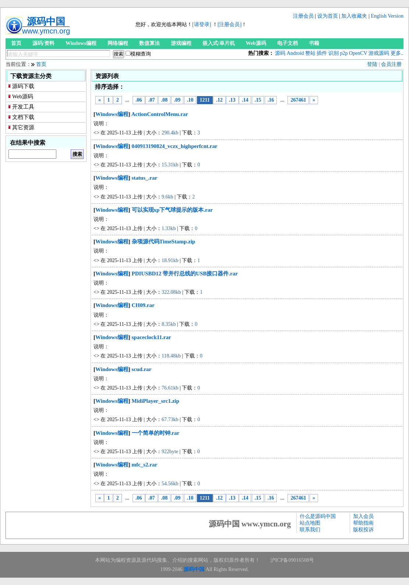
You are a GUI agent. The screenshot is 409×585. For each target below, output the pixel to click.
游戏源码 (379, 53)
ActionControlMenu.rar (159, 114)
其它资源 (23, 127)
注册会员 (303, 16)
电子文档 (287, 43)
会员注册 (391, 64)
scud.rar (142, 369)
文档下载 (23, 117)
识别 (333, 53)
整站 (310, 53)
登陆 (372, 64)
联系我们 (310, 529)
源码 (280, 53)
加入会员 (363, 516)
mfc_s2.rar (145, 465)
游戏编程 (181, 43)
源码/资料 (43, 43)
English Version (387, 16)
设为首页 (327, 16)
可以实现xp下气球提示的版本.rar (172, 210)
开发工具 (23, 107)
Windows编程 (81, 43)
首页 (16, 43)
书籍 (314, 43)
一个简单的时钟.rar (156, 433)
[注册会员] (229, 24)
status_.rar (145, 178)
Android (295, 53)
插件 (322, 53)
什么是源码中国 (318, 516)
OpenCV (358, 53)
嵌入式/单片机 (218, 43)
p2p (344, 53)
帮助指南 (363, 523)
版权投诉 (363, 529)
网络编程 (117, 43)
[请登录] (201, 24)
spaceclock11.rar (151, 337)
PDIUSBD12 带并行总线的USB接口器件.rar (185, 273)
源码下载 (23, 86)
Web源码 (256, 43)
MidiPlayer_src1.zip (155, 401)
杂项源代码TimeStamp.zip (163, 241)
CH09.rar (143, 305)
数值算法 (149, 43)
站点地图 (310, 523)
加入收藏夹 (354, 16)
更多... (398, 53)
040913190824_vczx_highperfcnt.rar (175, 146)
